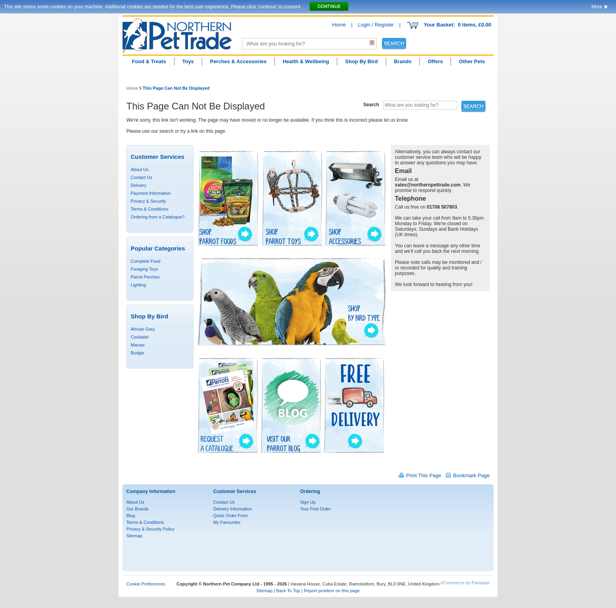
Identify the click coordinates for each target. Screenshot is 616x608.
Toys (187, 61)
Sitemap (134, 535)
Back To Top (288, 590)
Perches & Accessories (238, 61)
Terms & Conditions (149, 209)
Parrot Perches (145, 277)
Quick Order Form (230, 515)
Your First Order (315, 508)
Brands (402, 61)
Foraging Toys (144, 269)
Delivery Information (232, 508)
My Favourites (226, 522)
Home (339, 25)
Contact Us (141, 177)
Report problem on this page (332, 590)
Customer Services (234, 491)
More (597, 6)
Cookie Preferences (145, 584)
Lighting (138, 284)
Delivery (138, 185)
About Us (139, 169)
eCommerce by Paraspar (465, 582)
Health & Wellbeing (306, 61)
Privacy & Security (148, 201)
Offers (435, 61)
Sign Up (308, 502)
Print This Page (423, 475)
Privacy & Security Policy (150, 529)
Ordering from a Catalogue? (157, 217)
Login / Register (376, 25)
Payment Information (151, 193)
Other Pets (472, 61)
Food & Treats (149, 61)
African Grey (143, 329)
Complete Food (145, 261)
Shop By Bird (361, 61)
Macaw (138, 345)
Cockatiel (139, 337)
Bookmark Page (471, 475)
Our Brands (137, 508)
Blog (130, 515)
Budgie (137, 352)
